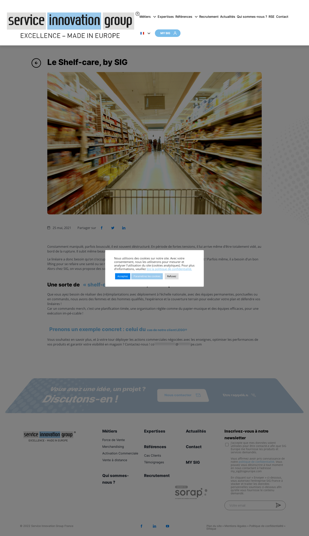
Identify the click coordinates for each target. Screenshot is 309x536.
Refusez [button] (171, 276)
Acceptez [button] (122, 276)
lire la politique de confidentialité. (169, 269)
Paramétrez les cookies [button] (147, 276)
